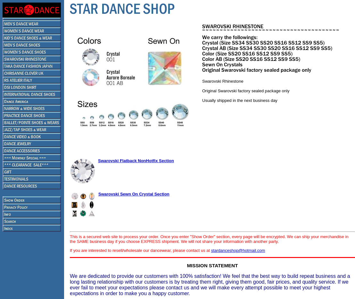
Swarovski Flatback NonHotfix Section (136, 160)
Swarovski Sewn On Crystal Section (133, 194)
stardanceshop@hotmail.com (238, 250)
